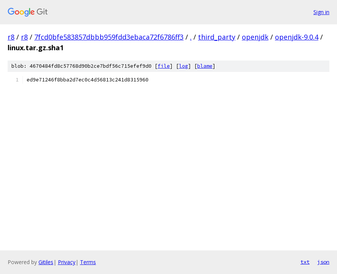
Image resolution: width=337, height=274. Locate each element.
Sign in (321, 12)
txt (305, 261)
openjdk (255, 36)
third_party (216, 36)
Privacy (66, 262)
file (164, 66)
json (323, 261)
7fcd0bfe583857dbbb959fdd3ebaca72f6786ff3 (109, 36)
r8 (11, 36)
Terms (88, 262)
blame (204, 66)
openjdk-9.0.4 (296, 36)
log (183, 66)
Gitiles (45, 262)
